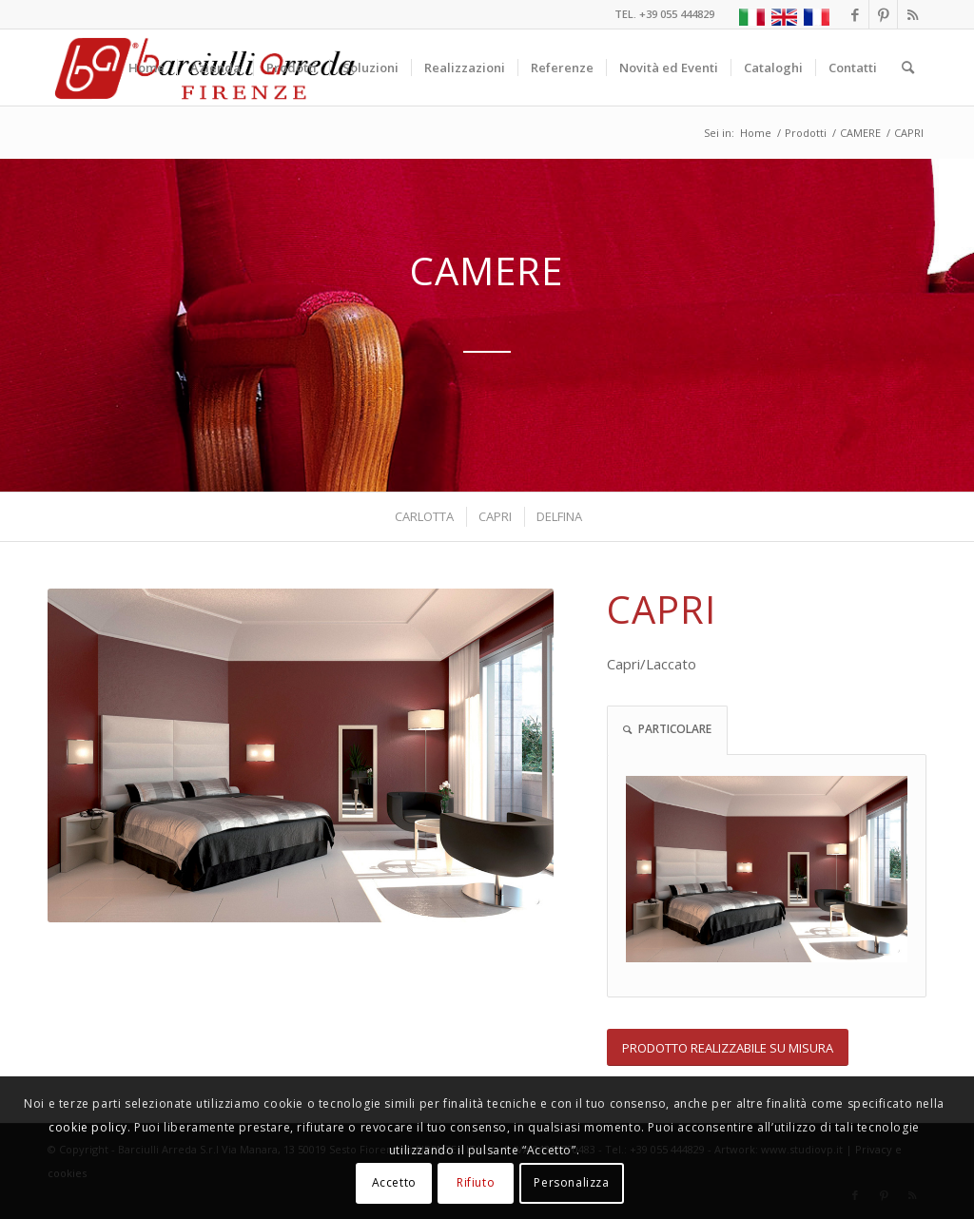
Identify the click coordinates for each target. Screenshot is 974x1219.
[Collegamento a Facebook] (854, 14)
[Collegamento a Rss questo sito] (912, 14)
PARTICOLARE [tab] (667, 729)
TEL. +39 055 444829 (664, 14)
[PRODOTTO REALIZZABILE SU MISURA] (727, 1048)
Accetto (394, 1182)
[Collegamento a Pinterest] (883, 14)
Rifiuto (476, 1182)
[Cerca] (907, 67)
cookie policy (88, 1127)
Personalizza (571, 1182)
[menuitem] (146, 67)
